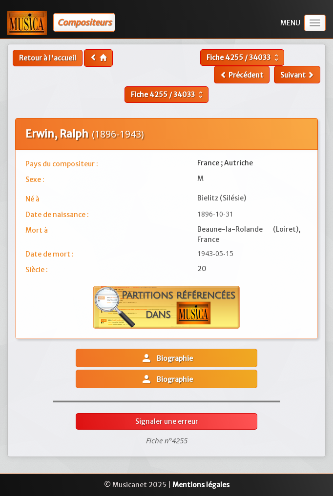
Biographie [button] (167, 358)
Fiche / (244, 57)
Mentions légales (200, 484)
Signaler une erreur (166, 421)
